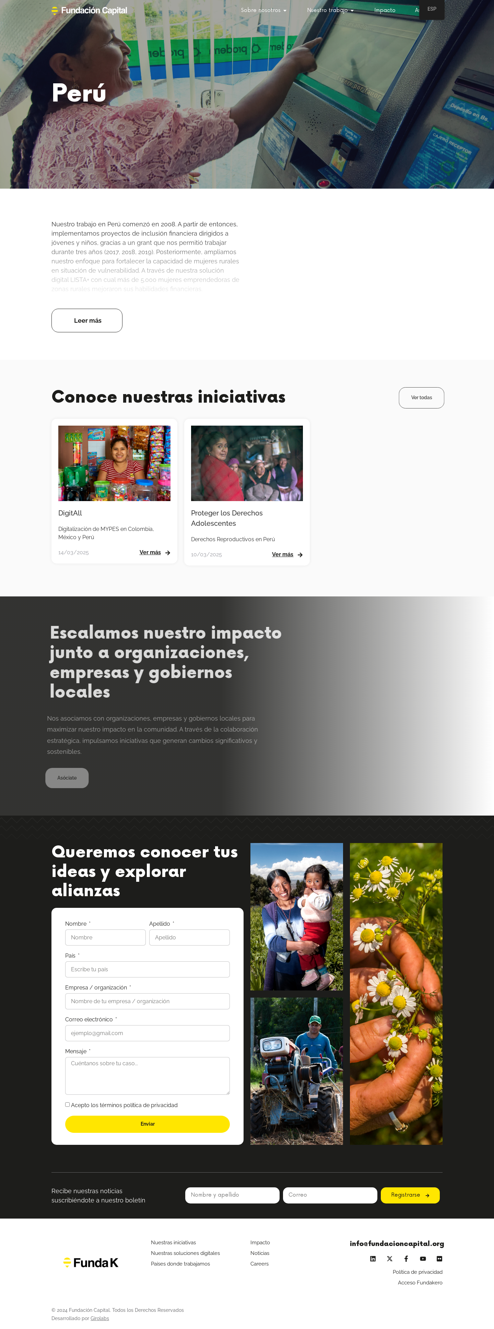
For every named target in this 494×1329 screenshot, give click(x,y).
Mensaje (76, 1051)
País (71, 955)
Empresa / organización (96, 987)
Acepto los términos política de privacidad (124, 1105)
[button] (86, 320)
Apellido (160, 924)
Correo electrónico (89, 1019)
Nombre (76, 924)
